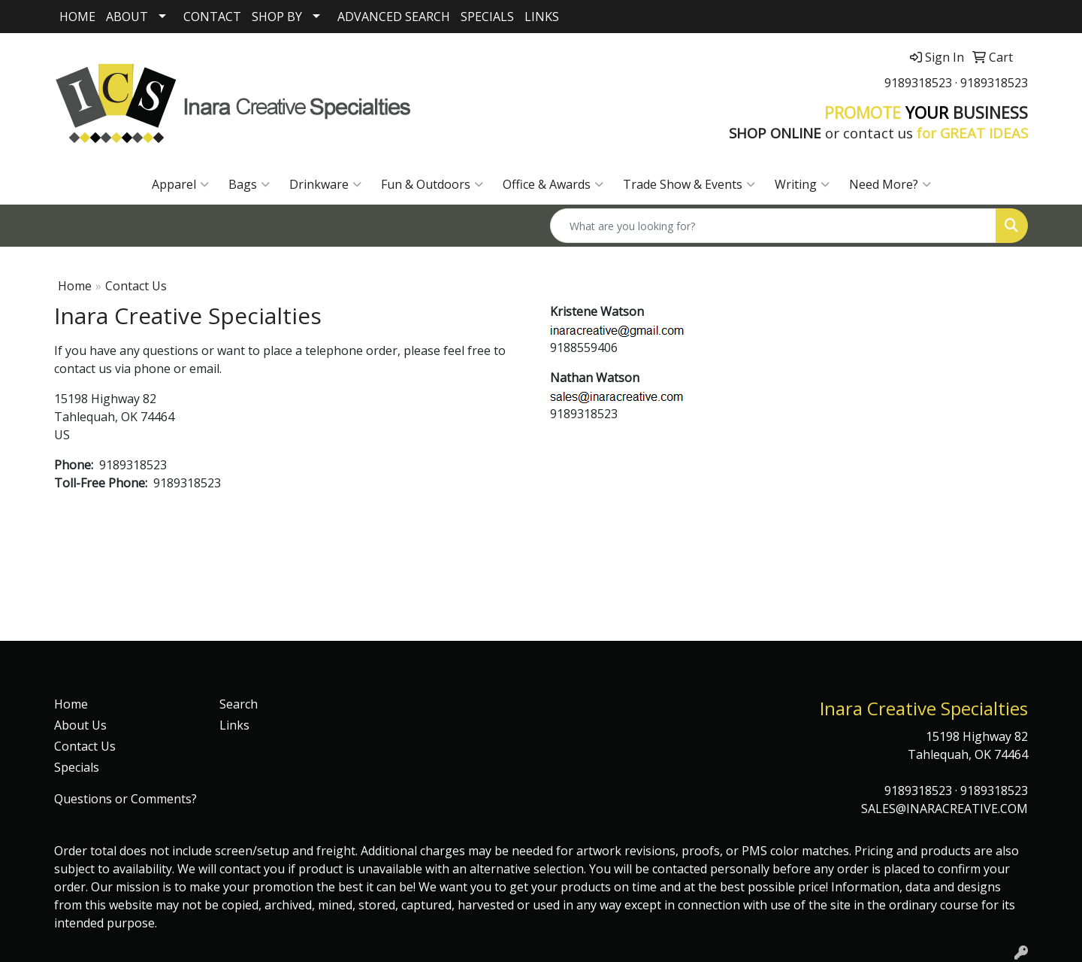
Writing (802, 184)
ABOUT (127, 16)
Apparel (180, 184)
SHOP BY (277, 16)
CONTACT (212, 16)
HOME (77, 16)
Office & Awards (553, 184)
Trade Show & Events (689, 184)
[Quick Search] (773, 225)
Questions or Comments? (125, 799)
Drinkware (325, 184)
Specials (76, 767)
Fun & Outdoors (432, 184)
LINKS (541, 16)
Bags (249, 184)
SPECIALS (487, 16)
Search (238, 704)
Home (75, 286)
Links (234, 725)
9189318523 (918, 82)
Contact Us (85, 746)
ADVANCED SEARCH (393, 16)
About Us (80, 725)
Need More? (890, 184)
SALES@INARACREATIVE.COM (944, 808)
